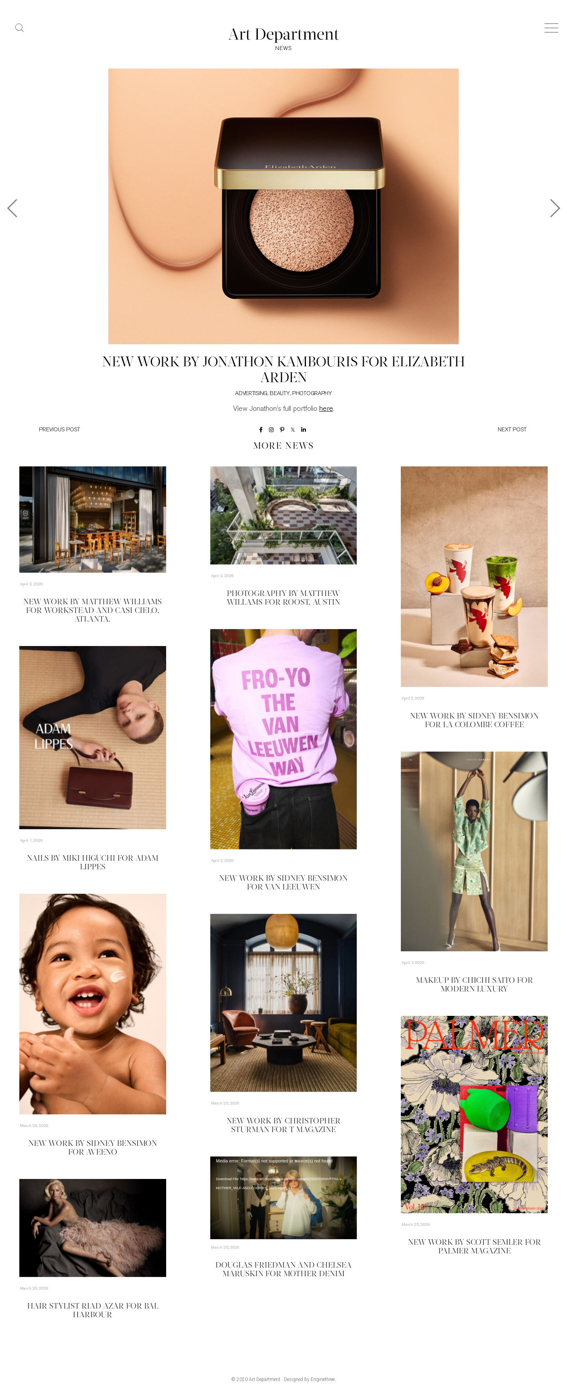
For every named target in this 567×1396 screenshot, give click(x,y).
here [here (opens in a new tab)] (326, 409)
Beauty (279, 394)
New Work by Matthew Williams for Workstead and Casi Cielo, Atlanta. (92, 611)
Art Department (264, 1379)
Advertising (251, 394)
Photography (312, 394)
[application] (283, 1198)
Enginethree (323, 1379)
